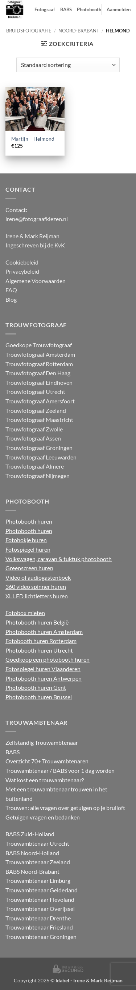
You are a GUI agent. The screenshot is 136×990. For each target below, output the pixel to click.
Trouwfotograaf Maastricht (39, 419)
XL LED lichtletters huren (36, 595)
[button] (67, 43)
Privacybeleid (22, 271)
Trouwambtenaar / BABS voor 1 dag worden (60, 770)
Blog (11, 299)
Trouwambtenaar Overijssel (40, 908)
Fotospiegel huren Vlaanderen (43, 668)
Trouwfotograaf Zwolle (34, 429)
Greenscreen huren (29, 567)
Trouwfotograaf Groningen (39, 447)
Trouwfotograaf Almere (34, 466)
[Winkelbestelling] (67, 65)
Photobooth (89, 9)
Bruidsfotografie (28, 31)
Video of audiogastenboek (38, 577)
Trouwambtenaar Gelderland (41, 890)
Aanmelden (119, 9)
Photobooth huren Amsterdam (44, 631)
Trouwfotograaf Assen (33, 438)
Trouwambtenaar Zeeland (37, 861)
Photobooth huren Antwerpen (43, 678)
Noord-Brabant (78, 31)
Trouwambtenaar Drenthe (38, 918)
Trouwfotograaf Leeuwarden (41, 457)
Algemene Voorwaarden (35, 280)
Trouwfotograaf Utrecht (35, 391)
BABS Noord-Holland (32, 852)
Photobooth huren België (37, 622)
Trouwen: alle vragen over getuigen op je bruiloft (65, 807)
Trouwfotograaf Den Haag (37, 372)
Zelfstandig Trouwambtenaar (41, 742)
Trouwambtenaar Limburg (37, 880)
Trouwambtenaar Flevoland (39, 899)
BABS (66, 9)
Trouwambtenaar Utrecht (37, 843)
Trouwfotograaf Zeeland (35, 410)
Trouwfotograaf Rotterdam (39, 363)
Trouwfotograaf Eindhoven (39, 382)
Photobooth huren (28, 521)
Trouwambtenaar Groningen (41, 936)
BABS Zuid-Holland (29, 833)
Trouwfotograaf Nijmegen (37, 475)
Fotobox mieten (25, 612)
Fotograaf (44, 9)
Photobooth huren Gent (35, 687)
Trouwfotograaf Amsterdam (40, 354)
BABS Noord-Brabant (32, 871)
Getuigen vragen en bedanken (42, 817)
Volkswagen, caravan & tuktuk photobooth (58, 558)
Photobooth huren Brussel (38, 696)
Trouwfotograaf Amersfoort (40, 401)
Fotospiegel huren (27, 549)
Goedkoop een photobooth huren (47, 659)
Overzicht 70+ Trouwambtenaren (46, 761)
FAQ (11, 289)
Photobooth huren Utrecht (39, 650)
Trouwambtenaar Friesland (39, 927)
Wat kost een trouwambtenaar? (44, 779)
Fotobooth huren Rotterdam (41, 640)
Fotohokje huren (26, 539)
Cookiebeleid (21, 262)
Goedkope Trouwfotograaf (38, 344)
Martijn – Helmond (32, 139)
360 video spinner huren (35, 586)
